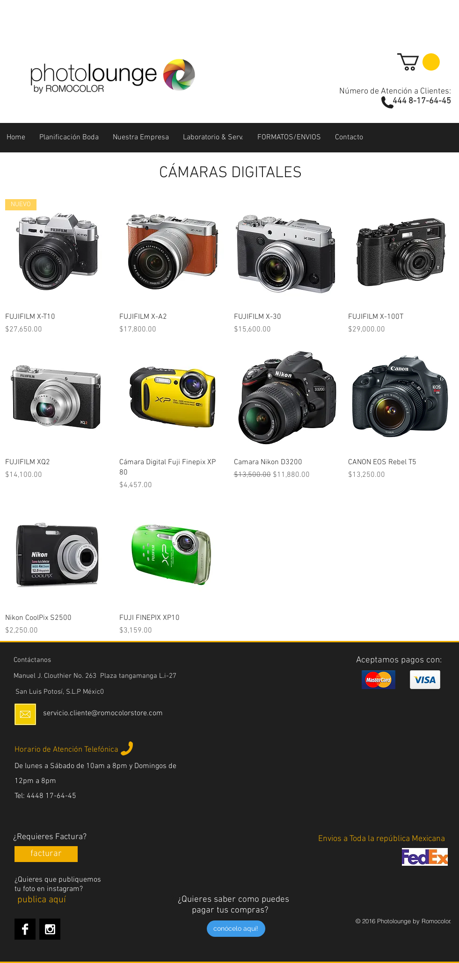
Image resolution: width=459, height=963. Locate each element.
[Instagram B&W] (49, 929)
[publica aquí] (42, 900)
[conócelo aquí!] (236, 928)
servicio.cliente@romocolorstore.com (103, 713)
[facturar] (46, 854)
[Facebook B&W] (25, 929)
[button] (418, 62)
